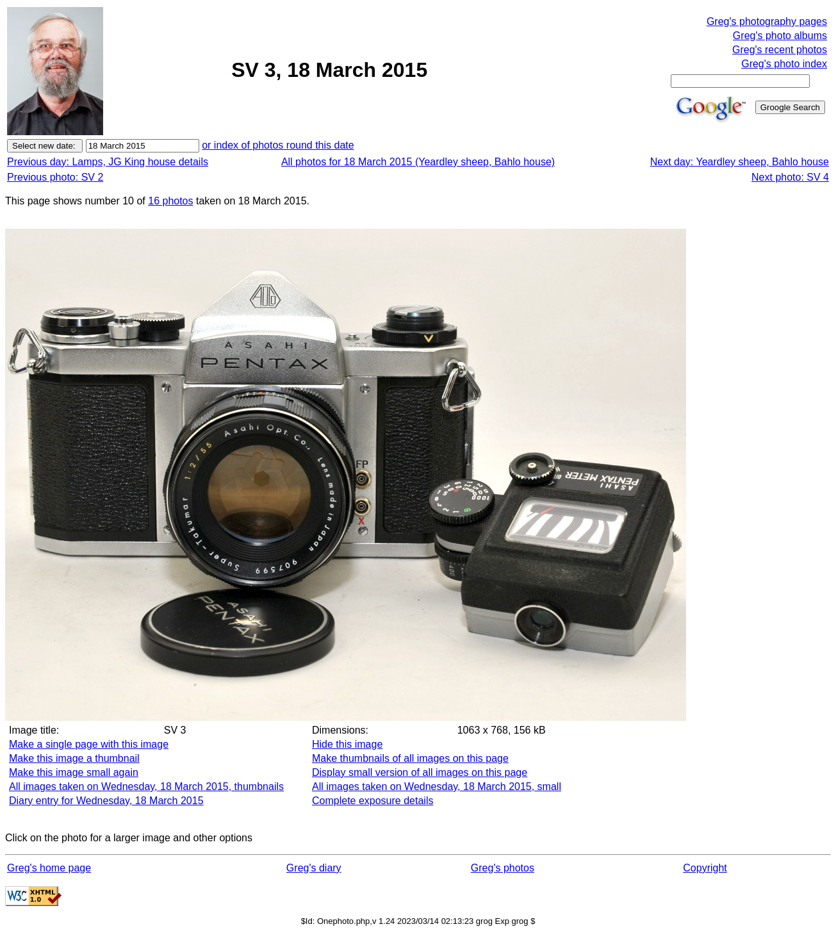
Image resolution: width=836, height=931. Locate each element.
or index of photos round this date (278, 145)
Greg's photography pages (767, 21)
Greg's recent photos (779, 49)
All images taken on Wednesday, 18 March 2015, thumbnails (146, 786)
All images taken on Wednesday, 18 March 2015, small (436, 786)
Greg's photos (502, 867)
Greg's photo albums (780, 35)
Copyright (704, 867)
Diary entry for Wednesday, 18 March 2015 (106, 800)
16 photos (170, 200)
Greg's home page (49, 867)
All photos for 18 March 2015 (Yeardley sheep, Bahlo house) (418, 161)
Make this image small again (73, 772)
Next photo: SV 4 (790, 177)
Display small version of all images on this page (419, 772)
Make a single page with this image (88, 744)
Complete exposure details (372, 800)
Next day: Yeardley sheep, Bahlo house (739, 161)
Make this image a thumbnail (74, 758)
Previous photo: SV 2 (55, 177)
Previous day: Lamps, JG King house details (107, 161)
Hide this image (347, 744)
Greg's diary (313, 867)
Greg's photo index (784, 63)
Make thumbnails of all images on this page (410, 758)
